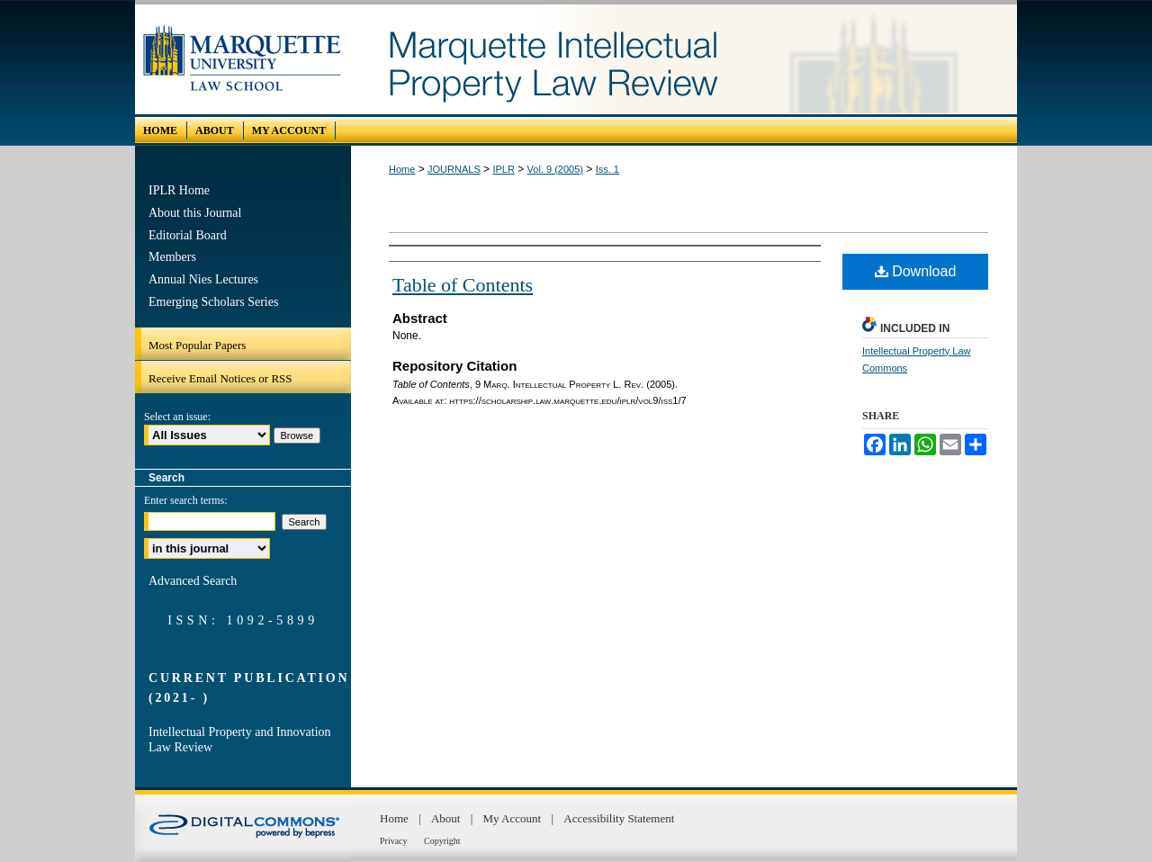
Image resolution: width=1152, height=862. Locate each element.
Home (402, 169)
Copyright (442, 841)
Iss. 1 (607, 169)
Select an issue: (177, 416)
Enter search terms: (186, 500)
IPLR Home (179, 190)
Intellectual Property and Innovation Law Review (239, 739)
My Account (513, 818)
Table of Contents (462, 285)
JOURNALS (454, 169)
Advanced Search (192, 581)
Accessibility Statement (618, 818)
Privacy (395, 841)
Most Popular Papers (197, 345)
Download (916, 271)
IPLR (503, 169)
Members (172, 257)
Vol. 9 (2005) (555, 169)
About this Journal (194, 213)
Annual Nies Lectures (203, 279)
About (447, 818)
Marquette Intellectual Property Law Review (684, 59)
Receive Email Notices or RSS (220, 378)
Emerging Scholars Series (213, 302)
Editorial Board (187, 235)
